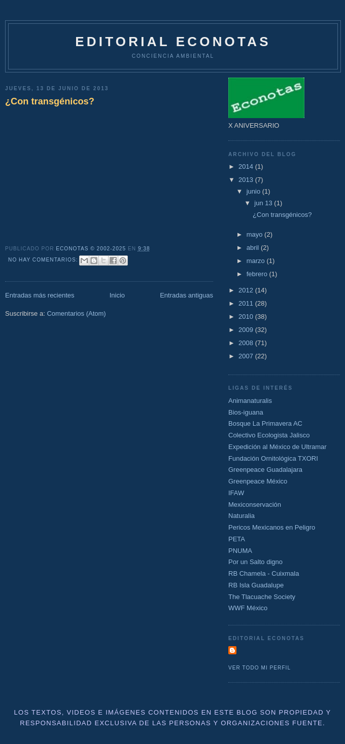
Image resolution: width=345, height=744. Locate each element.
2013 (246, 179)
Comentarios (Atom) (76, 313)
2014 (246, 166)
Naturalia (241, 515)
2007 (246, 356)
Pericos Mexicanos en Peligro (271, 527)
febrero (258, 274)
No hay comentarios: (44, 260)
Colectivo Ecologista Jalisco (268, 435)
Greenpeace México (257, 481)
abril (254, 247)
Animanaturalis (250, 400)
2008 (246, 343)
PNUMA (240, 550)
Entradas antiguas (186, 295)
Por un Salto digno (255, 562)
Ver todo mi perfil (259, 668)
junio (254, 191)
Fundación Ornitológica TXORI (273, 458)
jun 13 (264, 203)
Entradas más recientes (40, 295)
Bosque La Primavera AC (265, 423)
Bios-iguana (245, 412)
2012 (246, 290)
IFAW (236, 493)
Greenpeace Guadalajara (265, 469)
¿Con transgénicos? (49, 101)
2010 (246, 316)
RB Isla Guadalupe (256, 585)
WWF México (247, 608)
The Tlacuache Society (261, 597)
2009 (246, 329)
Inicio (117, 295)
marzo (257, 261)
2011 (246, 303)
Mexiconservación (254, 504)
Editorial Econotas (172, 41)
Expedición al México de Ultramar (277, 447)
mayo (255, 234)
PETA (236, 539)
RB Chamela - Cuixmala (263, 573)
